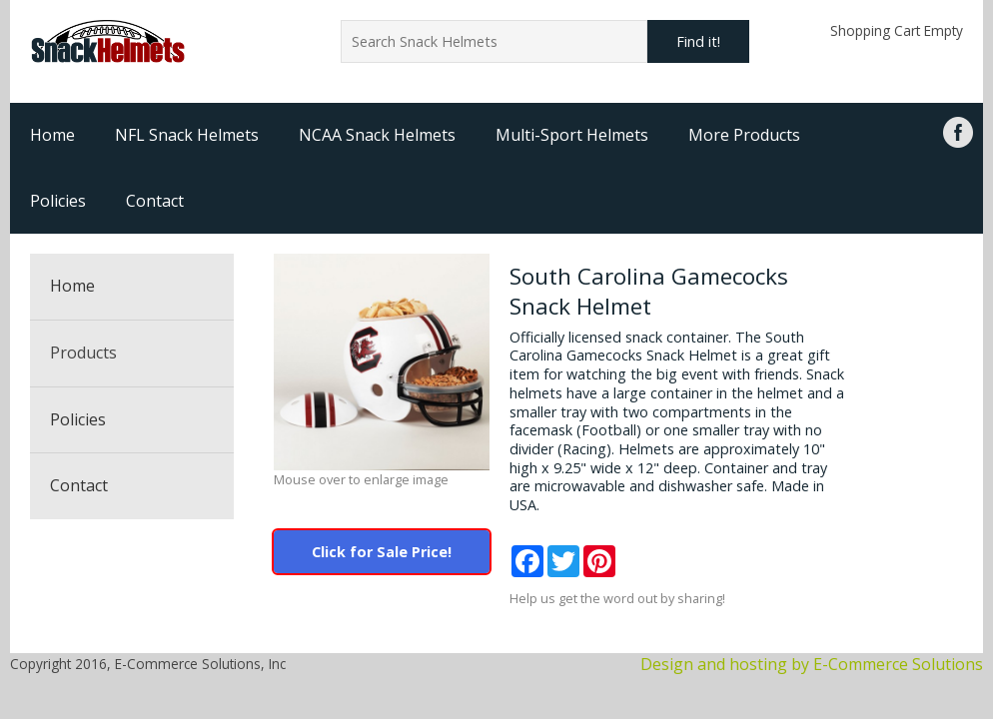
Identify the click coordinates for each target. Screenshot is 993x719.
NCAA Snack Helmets (377, 135)
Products (83, 352)
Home (52, 135)
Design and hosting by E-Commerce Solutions (811, 664)
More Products (744, 135)
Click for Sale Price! (382, 551)
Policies (58, 201)
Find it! (698, 41)
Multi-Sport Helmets (572, 135)
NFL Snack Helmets (187, 135)
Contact (155, 201)
